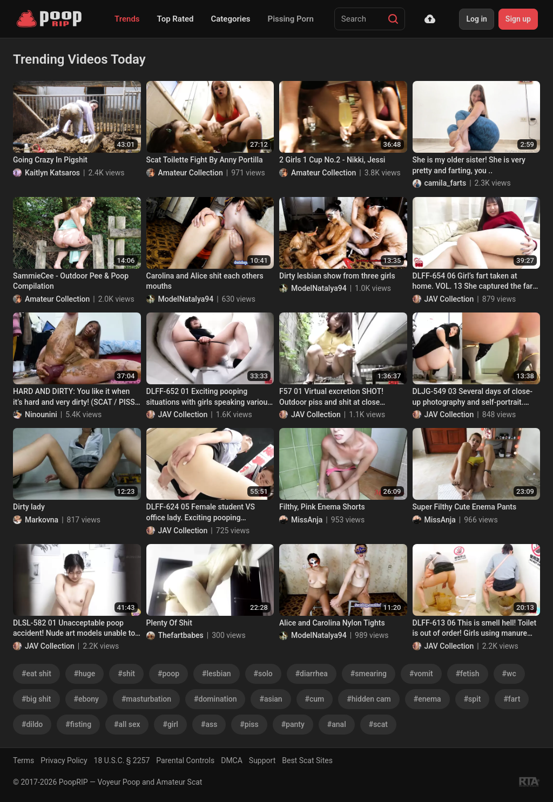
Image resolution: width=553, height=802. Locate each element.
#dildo (32, 724)
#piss (249, 724)
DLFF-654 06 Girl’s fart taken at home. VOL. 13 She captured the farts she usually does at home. (476, 281)
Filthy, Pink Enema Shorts (322, 506)
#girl (170, 724)
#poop (168, 673)
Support (262, 760)
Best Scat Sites (307, 760)
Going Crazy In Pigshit (50, 159)
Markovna (41, 519)
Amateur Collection (190, 172)
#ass (209, 724)
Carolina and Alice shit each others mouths (205, 281)
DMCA (231, 760)
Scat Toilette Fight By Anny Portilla (204, 159)
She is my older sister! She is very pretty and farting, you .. (469, 165)
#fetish (468, 673)
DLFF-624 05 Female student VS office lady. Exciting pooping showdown (200, 512)
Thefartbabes (181, 635)
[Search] (393, 19)
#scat (378, 724)
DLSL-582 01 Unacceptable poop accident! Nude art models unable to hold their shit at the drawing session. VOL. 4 (76, 629)
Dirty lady (29, 506)
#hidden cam (368, 699)
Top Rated (175, 19)
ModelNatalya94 (186, 299)
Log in (476, 19)
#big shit (36, 699)
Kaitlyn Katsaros (52, 172)
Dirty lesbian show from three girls (337, 275)
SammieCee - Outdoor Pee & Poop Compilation (71, 281)
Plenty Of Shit (169, 623)
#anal (336, 724)
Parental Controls (185, 760)
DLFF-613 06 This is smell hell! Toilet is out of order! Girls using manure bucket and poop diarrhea (475, 629)
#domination (215, 699)
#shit (126, 673)
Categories (230, 19)
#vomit (421, 673)
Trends (127, 19)
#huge (84, 673)
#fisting (78, 724)
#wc (509, 673)
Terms (23, 760)
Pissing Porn (291, 19)
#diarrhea (311, 673)
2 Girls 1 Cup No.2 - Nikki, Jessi (332, 159)
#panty (293, 724)
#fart (511, 699)
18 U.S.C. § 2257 (122, 760)
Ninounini (41, 414)
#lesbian (216, 673)
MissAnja (306, 519)
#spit (472, 699)
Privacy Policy (64, 760)
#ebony (86, 699)
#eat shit (36, 673)
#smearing (368, 673)
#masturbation (146, 699)
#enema (427, 699)
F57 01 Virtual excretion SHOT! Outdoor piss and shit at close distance (331, 397)
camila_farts (445, 183)
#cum (315, 699)
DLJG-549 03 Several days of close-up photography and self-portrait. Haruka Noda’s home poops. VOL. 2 (473, 397)
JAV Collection (449, 299)
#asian (270, 699)
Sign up (518, 19)
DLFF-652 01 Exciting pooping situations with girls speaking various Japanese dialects (209, 397)
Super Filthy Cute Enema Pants (465, 506)
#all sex (127, 724)
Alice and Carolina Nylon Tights (332, 623)
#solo (263, 673)
